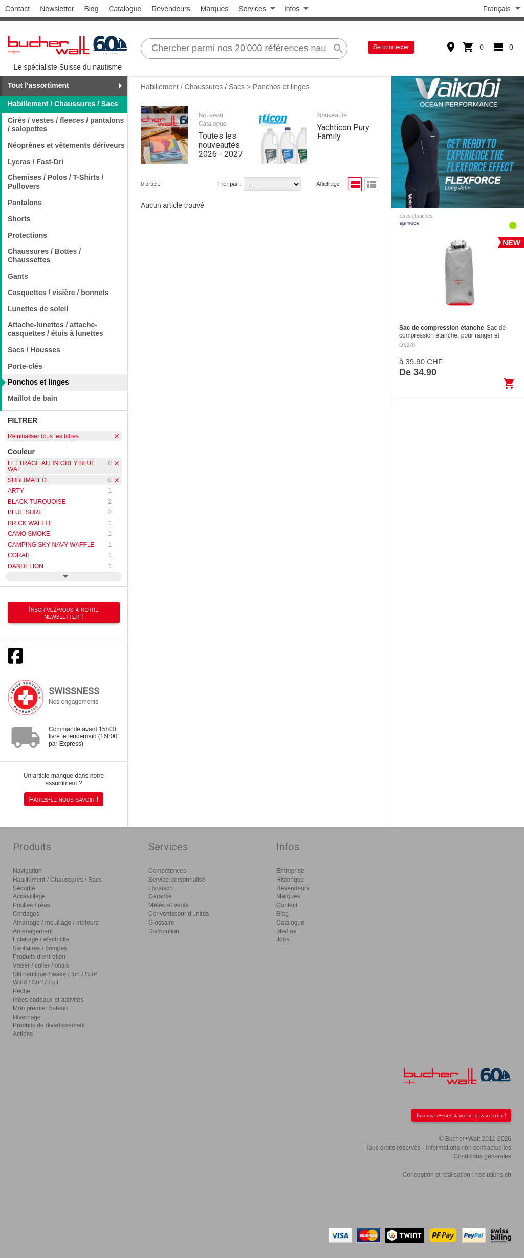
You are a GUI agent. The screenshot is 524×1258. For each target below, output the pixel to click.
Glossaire (161, 922)
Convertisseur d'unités (178, 913)
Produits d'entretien (39, 956)
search (338, 48)
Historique (290, 879)
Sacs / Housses (34, 350)
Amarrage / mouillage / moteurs (55, 922)
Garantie (160, 896)
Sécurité (24, 888)
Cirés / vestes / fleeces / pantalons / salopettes (66, 124)
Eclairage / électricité (41, 939)
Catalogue (124, 9)
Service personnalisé (176, 879)
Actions (23, 1034)
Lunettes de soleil (38, 309)
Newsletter (57, 9)
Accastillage (29, 896)
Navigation (27, 870)
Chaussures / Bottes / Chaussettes (44, 255)
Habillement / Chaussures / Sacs (193, 87)
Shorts (19, 219)
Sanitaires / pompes (40, 948)
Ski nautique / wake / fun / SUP (55, 974)
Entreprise (290, 870)
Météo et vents (168, 905)
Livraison (160, 888)
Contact (17, 9)
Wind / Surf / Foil (35, 982)
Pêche (21, 991)
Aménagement (33, 931)
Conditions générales (482, 1156)
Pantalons (25, 202)
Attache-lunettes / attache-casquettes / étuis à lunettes (55, 329)
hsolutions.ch (493, 1174)
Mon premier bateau (40, 1008)
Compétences (167, 870)
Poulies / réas (31, 905)
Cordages (26, 913)
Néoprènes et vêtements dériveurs (66, 145)
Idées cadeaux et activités (48, 999)
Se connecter (391, 47)
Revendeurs (170, 9)
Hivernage (27, 1017)
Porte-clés (25, 366)
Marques (214, 9)
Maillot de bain (32, 398)
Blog (91, 9)
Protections (27, 235)
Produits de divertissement (49, 1025)
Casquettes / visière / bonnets (58, 292)
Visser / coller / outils (41, 965)
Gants (18, 276)
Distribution (163, 931)
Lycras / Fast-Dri (35, 162)
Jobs (282, 939)
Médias (286, 931)
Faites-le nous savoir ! (64, 799)
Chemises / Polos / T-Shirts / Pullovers (56, 181)
